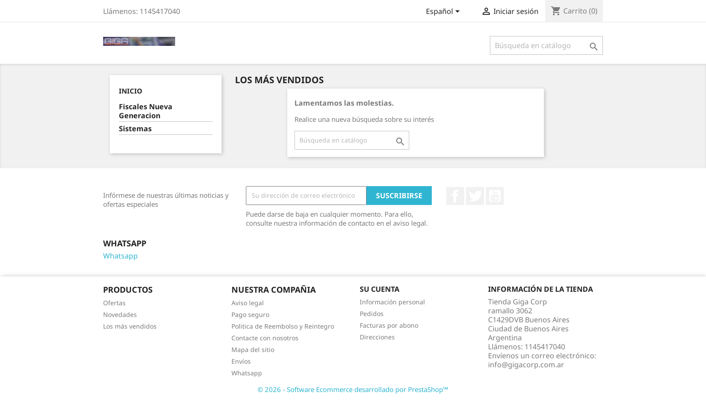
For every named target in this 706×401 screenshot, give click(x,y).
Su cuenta (379, 289)
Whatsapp (120, 256)
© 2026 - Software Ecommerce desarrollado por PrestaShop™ (353, 389)
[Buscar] (546, 45)
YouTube (495, 196)
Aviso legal (247, 303)
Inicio (130, 90)
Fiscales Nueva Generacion (145, 111)
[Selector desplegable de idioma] (444, 12)
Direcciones (377, 337)
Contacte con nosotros (265, 338)
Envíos (241, 361)
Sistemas (135, 129)
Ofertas (114, 303)
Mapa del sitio (252, 349)
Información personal (392, 302)
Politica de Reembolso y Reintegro (282, 326)
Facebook (455, 196)
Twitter (475, 196)
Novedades (120, 314)
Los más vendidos (130, 326)
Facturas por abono (389, 325)
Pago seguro (250, 314)
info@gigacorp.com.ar (526, 365)
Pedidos (372, 313)
